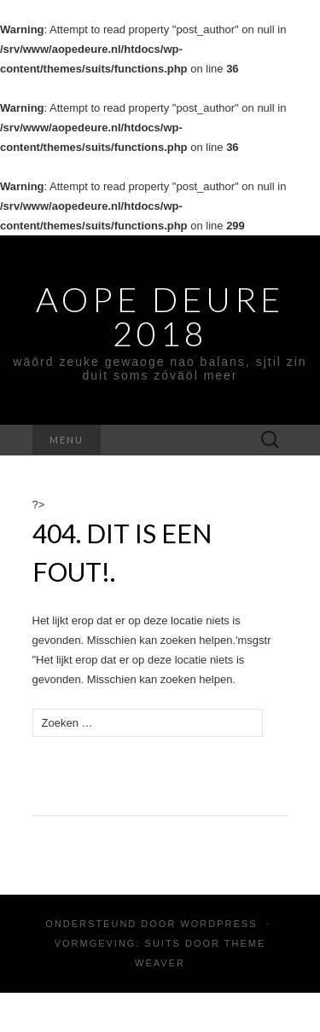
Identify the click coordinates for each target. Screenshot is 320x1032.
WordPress (218, 924)
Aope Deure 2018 (160, 316)
